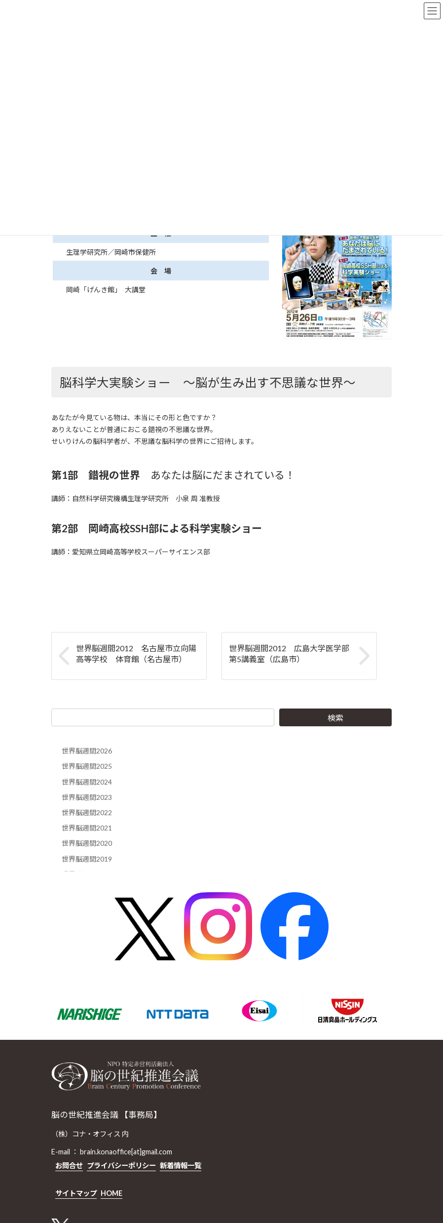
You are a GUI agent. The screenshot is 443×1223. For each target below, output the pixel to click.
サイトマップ (76, 1193)
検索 (335, 717)
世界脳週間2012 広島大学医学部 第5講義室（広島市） (293, 653)
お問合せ (69, 1165)
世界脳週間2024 (87, 782)
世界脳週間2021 (87, 828)
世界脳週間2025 (87, 766)
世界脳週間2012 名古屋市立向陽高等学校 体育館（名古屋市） (136, 653)
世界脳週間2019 (87, 859)
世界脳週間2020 (87, 843)
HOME (111, 1193)
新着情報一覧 (180, 1165)
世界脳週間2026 (87, 751)
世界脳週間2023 (87, 797)
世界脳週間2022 (87, 812)
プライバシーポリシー (121, 1165)
